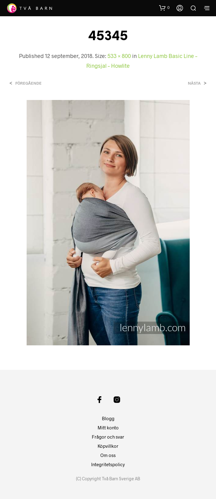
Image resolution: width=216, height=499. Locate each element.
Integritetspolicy (108, 464)
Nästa (194, 83)
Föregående (28, 83)
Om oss (108, 455)
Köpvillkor (108, 446)
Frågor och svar (108, 437)
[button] (164, 8)
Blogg (108, 418)
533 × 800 (119, 55)
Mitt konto (108, 427)
